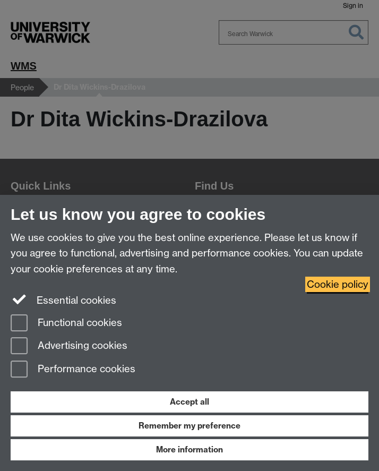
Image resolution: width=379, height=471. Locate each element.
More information (189, 449)
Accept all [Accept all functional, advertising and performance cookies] (189, 402)
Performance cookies (73, 370)
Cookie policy (337, 284)
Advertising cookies (69, 346)
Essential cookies (63, 299)
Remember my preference (189, 426)
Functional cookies (66, 323)
